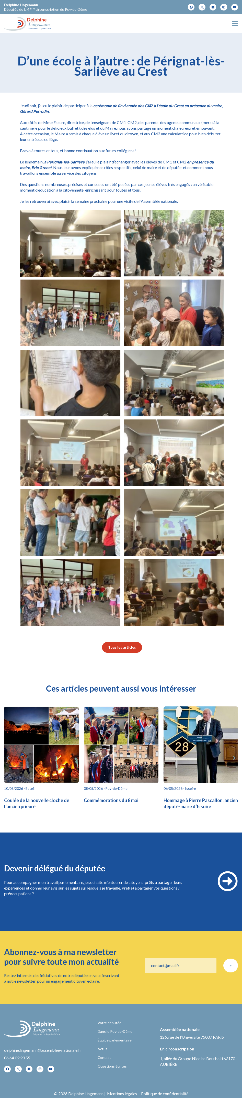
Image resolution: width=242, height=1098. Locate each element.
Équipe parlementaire (115, 1040)
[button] (8, 758)
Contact (104, 1057)
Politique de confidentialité (164, 1093)
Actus (102, 1049)
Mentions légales (122, 1093)
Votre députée (109, 1023)
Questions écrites (112, 1066)
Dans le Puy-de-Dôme (115, 1031)
